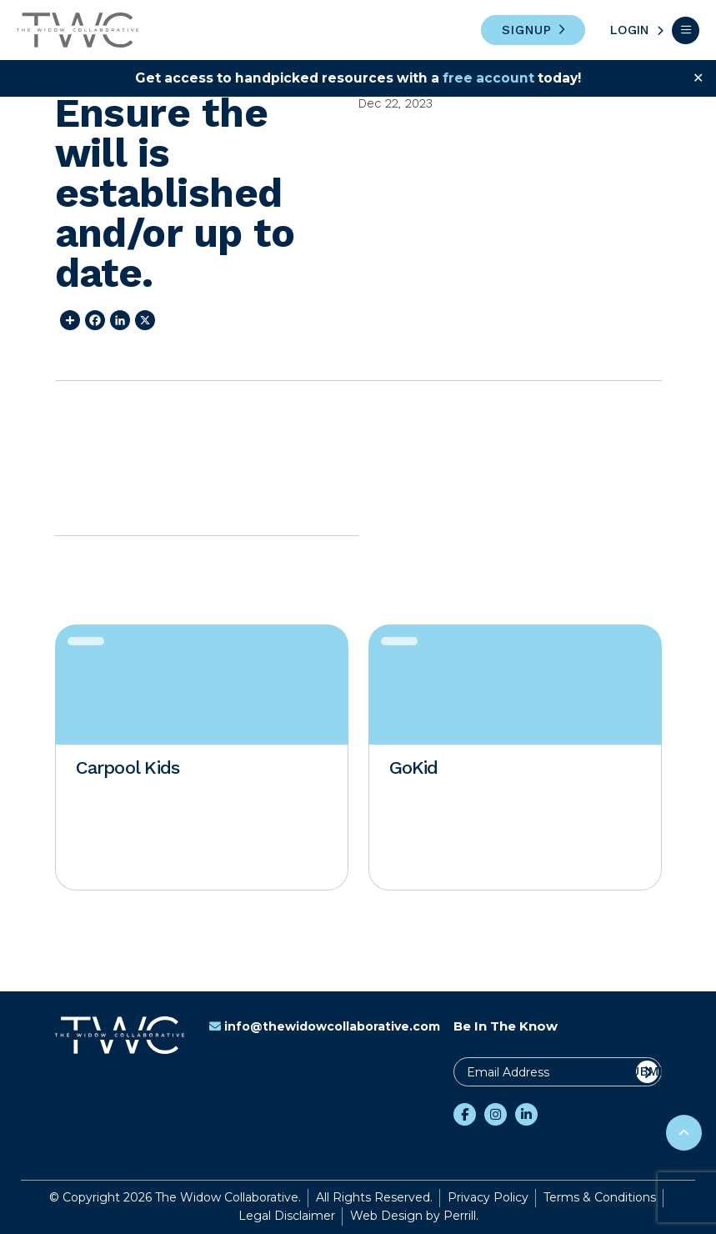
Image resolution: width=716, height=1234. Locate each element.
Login (629, 30)
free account (491, 78)
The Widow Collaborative (77, 30)
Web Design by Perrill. (414, 1215)
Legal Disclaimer (286, 1215)
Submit (647, 1071)
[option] (201, 757)
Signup (527, 30)
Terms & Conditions (599, 1197)
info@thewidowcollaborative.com (324, 1026)
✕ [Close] (698, 78)
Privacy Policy (488, 1197)
